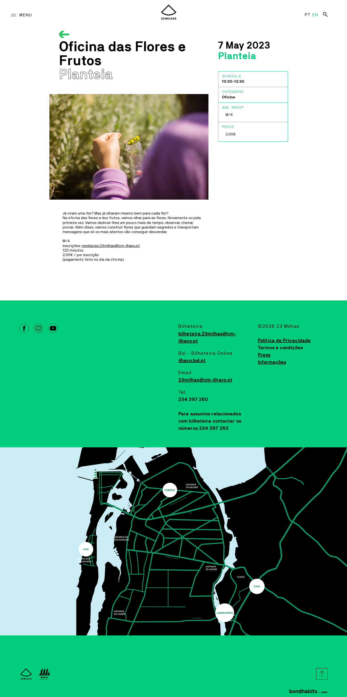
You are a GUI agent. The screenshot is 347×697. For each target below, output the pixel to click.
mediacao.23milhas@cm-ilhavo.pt (111, 246)
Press (264, 355)
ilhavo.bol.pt (192, 360)
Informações (272, 362)
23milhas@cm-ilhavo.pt (205, 380)
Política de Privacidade (284, 340)
